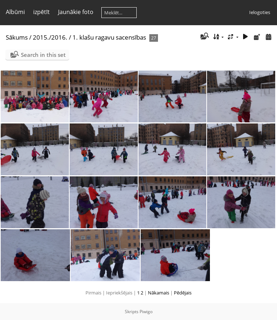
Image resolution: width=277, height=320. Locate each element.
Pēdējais (183, 292)
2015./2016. (50, 37)
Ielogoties (259, 12)
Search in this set (43, 54)
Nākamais (158, 292)
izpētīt (41, 12)
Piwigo (146, 311)
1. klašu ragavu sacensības (109, 37)
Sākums (17, 37)
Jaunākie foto (75, 12)
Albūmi (15, 12)
